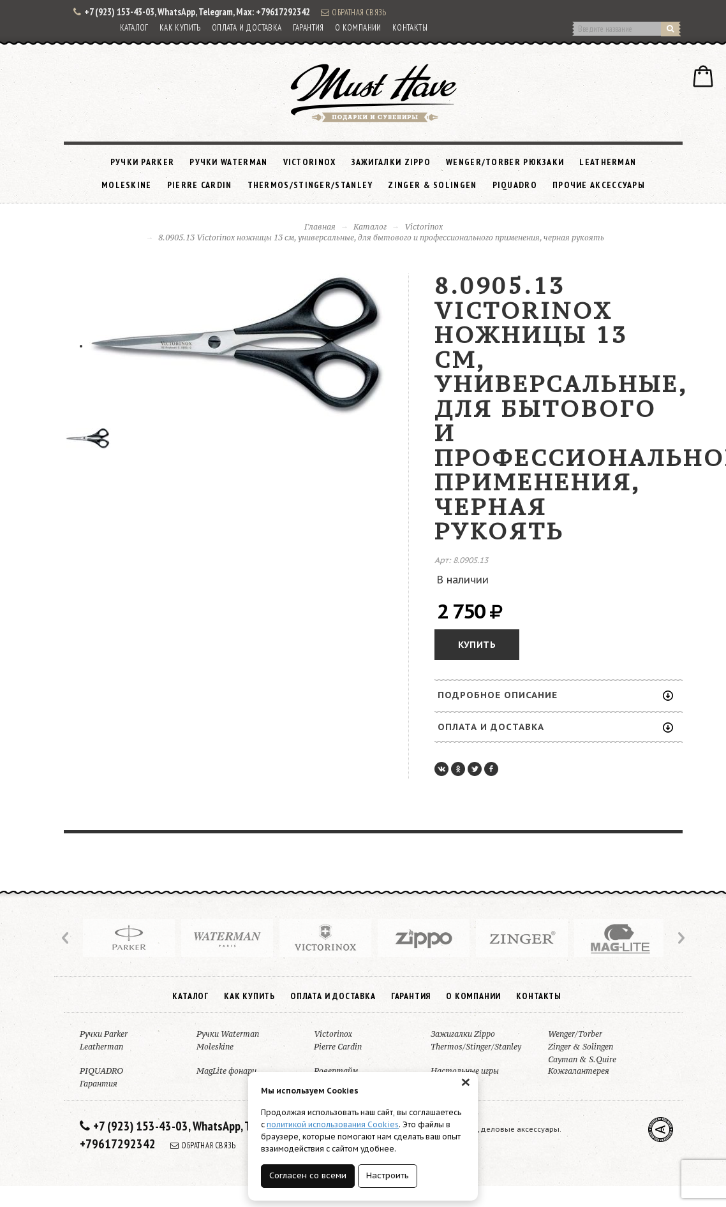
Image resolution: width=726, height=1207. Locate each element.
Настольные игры (465, 1071)
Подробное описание (555, 695)
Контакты (409, 27)
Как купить (180, 27)
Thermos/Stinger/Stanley (310, 185)
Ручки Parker (142, 162)
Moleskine (126, 185)
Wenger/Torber (575, 1034)
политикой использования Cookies (333, 1124)
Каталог (134, 27)
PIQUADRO (515, 185)
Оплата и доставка (247, 27)
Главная (320, 226)
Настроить (387, 1175)
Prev (66, 938)
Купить (477, 644)
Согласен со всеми (307, 1175)
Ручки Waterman (228, 162)
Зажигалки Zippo (391, 162)
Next (680, 938)
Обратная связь (353, 12)
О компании (358, 27)
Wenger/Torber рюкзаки (505, 162)
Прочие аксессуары (598, 185)
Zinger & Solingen (432, 185)
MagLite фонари (226, 1071)
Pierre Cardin (199, 185)
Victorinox (309, 162)
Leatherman (607, 162)
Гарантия (308, 27)
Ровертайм (336, 1071)
